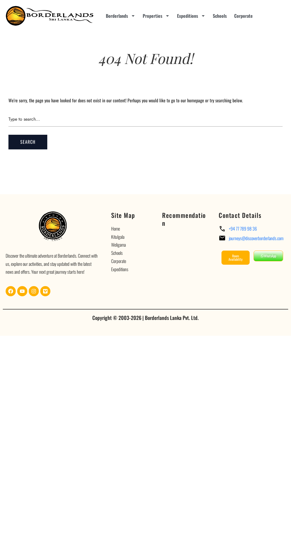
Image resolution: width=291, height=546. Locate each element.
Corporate (243, 15)
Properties (156, 16)
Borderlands (120, 16)
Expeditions (191, 16)
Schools (220, 15)
